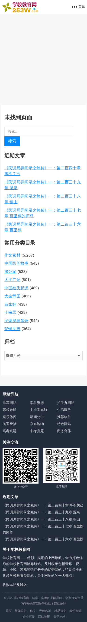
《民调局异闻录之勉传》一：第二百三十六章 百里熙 (43, 539)
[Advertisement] (43, 59)
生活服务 (64, 410)
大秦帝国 (12, 296)
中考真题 (37, 431)
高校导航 (9, 410)
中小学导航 (38, 410)
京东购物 (37, 424)
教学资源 (75, 611)
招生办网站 (65, 403)
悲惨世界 (12, 329)
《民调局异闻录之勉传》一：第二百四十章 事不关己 (43, 505)
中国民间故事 (16, 263)
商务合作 (64, 431)
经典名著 (45, 611)
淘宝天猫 (9, 424)
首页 (9, 611)
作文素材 (12, 255)
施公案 (10, 271)
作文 (33, 611)
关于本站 (59, 616)
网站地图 (44, 616)
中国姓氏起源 (16, 288)
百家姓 (10, 304)
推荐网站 (9, 403)
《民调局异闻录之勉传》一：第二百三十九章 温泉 (41, 512)
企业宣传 (29, 616)
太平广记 (12, 280)
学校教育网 (21, 598)
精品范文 (60, 611)
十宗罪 (10, 312)
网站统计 (60, 603)
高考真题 (9, 431)
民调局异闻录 (16, 321)
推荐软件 (64, 417)
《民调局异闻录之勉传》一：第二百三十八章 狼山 (41, 519)
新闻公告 (37, 417)
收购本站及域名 (15, 585)
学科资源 (37, 403)
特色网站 (64, 424)
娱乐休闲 (9, 417)
